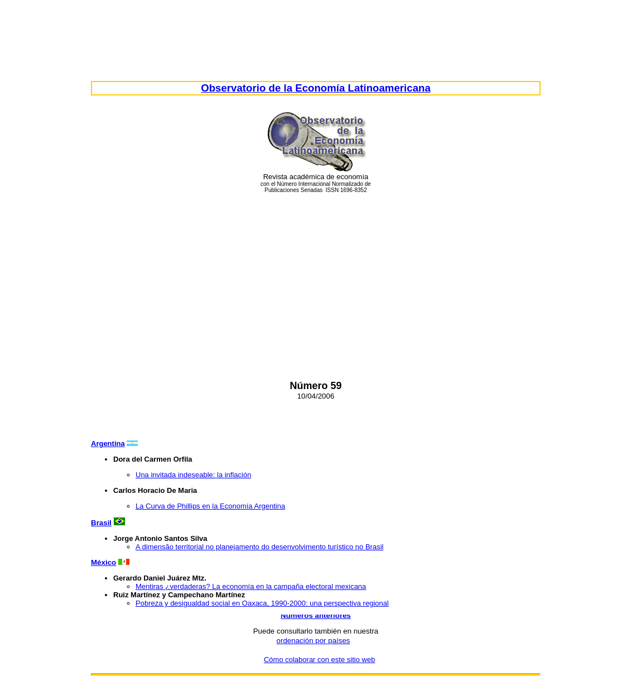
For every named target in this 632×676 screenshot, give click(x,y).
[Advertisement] (316, 279)
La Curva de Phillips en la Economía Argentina (210, 506)
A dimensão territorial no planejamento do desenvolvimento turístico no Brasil (259, 547)
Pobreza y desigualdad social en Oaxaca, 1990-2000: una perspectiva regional (262, 603)
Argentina (108, 443)
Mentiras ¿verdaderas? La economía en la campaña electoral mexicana (251, 586)
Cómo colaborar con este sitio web (319, 659)
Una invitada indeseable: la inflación (193, 475)
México (103, 562)
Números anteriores (316, 615)
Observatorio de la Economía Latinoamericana (316, 88)
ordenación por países (313, 640)
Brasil (101, 523)
